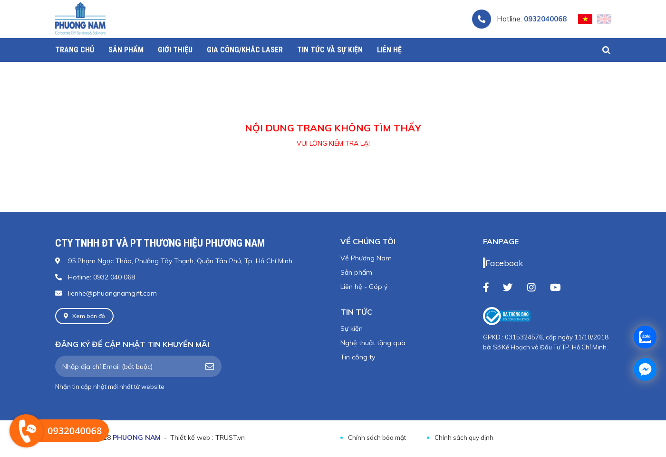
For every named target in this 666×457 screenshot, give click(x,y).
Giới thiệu (175, 49)
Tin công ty (357, 357)
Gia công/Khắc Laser (245, 49)
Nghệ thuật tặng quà (372, 342)
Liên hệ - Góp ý (363, 286)
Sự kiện (351, 328)
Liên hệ (389, 49)
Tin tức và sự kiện (330, 49)
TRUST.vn (230, 437)
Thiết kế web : (191, 437)
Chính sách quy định (463, 437)
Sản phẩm (356, 272)
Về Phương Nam (366, 258)
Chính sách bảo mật (377, 437)
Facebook (504, 263)
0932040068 (545, 18)
